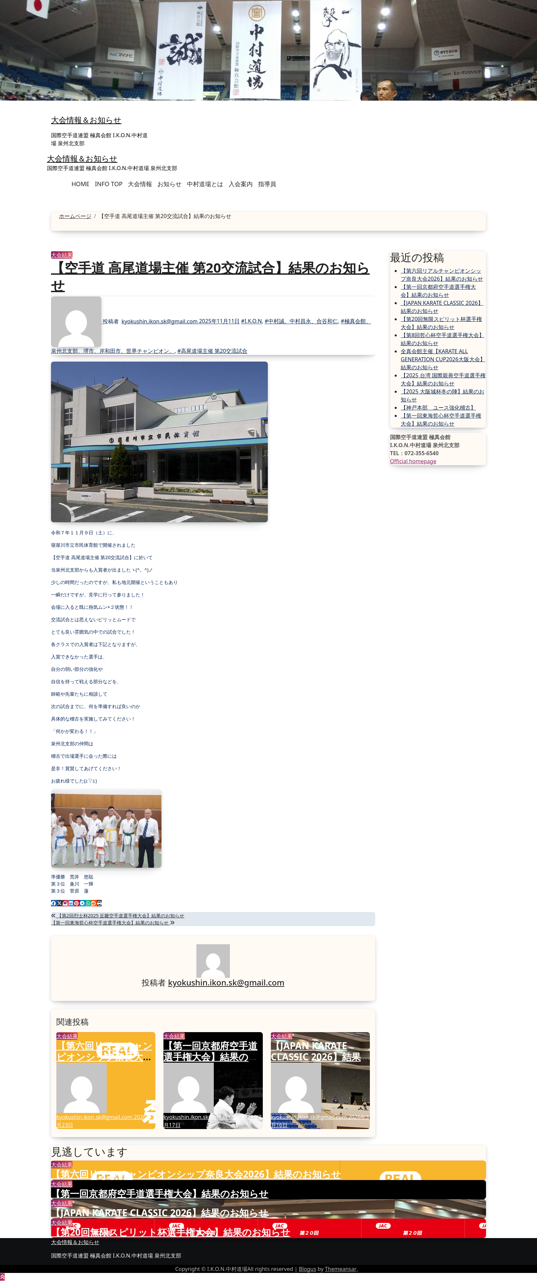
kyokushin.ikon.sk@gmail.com (160, 321)
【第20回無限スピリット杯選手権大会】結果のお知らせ (170, 1232)
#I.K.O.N (251, 321)
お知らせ (169, 184)
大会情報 (140, 184)
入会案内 (241, 184)
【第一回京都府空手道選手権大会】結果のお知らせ (210, 1056)
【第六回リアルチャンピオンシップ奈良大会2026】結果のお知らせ (105, 1056)
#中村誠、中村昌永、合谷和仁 (301, 321)
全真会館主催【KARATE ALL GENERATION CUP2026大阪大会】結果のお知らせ (443, 359)
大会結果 (61, 255)
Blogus (307, 1269)
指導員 (267, 184)
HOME (80, 184)
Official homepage (413, 461)
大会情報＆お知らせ (86, 119)
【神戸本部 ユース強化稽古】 (438, 407)
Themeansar (340, 1269)
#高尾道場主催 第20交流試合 (212, 351)
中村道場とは (205, 184)
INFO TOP (109, 184)
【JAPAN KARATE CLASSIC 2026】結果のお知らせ (316, 1056)
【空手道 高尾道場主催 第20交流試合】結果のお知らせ (210, 276)
